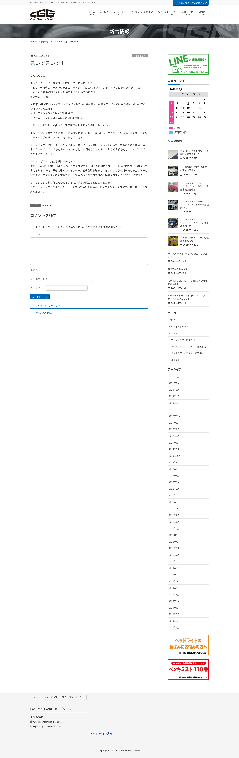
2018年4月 (174, 396)
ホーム (36, 697)
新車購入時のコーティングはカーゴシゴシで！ (187, 255)
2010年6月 (174, 607)
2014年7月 (174, 449)
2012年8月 (174, 468)
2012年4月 (174, 475)
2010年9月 (174, 587)
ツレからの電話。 (44, 313)
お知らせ (173, 320)
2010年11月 (175, 574)
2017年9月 (174, 422)
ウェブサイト (37, 288)
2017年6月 (174, 442)
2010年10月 (175, 581)
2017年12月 (175, 409)
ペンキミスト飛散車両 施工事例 (187, 353)
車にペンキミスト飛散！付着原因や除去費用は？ (194, 152)
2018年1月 (174, 402)
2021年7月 (174, 376)
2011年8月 (174, 521)
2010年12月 (175, 568)
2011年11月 (175, 501)
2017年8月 (174, 429)
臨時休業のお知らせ (177, 268)
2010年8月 (174, 594)
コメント (35, 234)
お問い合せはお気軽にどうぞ (192, 2)
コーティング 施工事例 (183, 339)
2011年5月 (174, 535)
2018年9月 (174, 389)
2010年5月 (174, 614)
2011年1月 (174, 561)
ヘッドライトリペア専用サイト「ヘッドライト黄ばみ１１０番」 (187, 297)
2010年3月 (174, 627)
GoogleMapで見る (101, 733)
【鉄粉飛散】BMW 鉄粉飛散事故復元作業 (193, 169)
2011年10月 (175, 508)
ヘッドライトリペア (179, 326)
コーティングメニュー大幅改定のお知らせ (194, 239)
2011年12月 (175, 495)
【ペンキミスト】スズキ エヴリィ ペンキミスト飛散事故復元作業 (194, 222)
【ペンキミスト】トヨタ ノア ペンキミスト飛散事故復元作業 (194, 204)
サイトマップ (50, 697)
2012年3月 (174, 482)
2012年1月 (174, 488)
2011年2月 (174, 554)
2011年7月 (174, 528)
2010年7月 (174, 601)
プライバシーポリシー (73, 697)
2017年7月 (174, 435)
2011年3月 (174, 548)
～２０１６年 (139, 55)
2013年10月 (175, 455)
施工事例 (173, 333)
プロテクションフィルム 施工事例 (188, 346)
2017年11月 (175, 416)
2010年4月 (174, 620)
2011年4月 (174, 541)
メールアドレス (39, 279)
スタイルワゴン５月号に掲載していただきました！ (187, 282)
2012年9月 (174, 462)
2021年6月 (174, 383)
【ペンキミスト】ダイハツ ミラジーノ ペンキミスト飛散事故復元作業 (194, 186)
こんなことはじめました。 (49, 305)
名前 (33, 270)
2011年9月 (174, 515)
